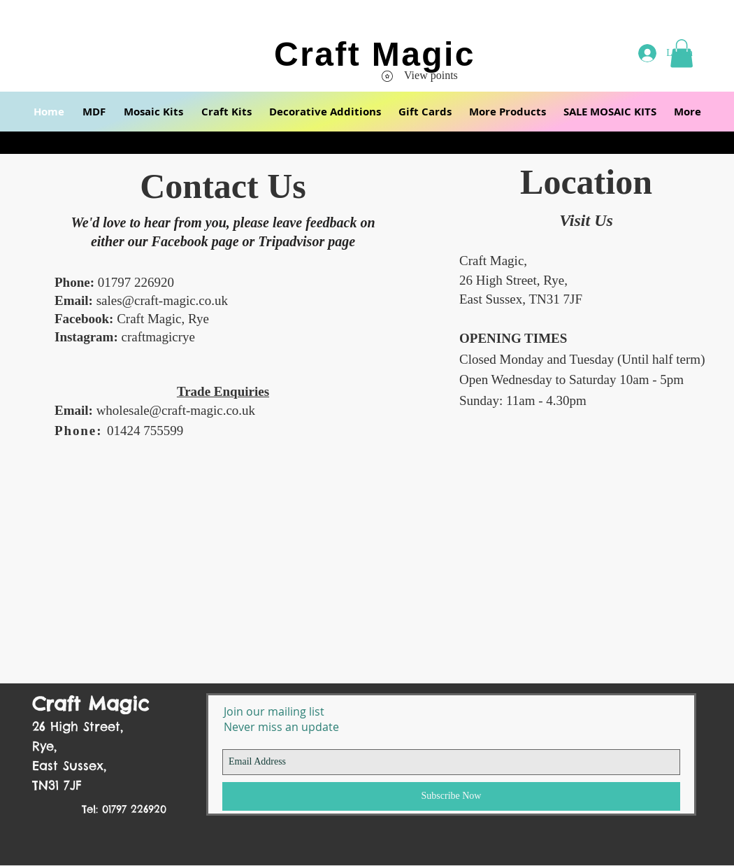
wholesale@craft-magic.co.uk (175, 410)
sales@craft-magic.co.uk (162, 300)
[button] (94, 112)
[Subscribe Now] (451, 796)
